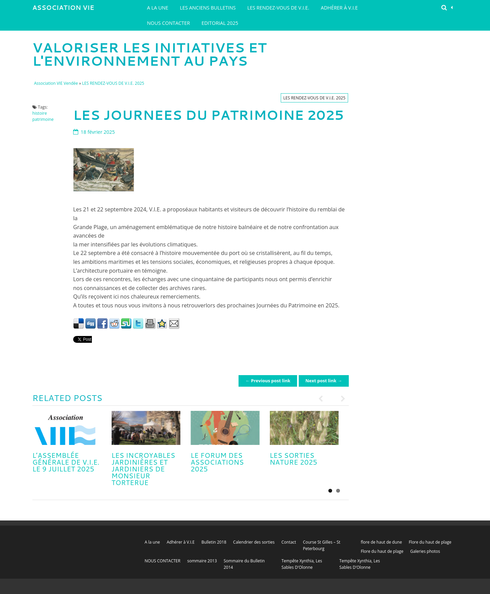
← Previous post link (267, 381)
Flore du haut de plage (430, 542)
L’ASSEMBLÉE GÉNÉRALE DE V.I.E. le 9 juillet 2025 (65, 461)
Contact (288, 542)
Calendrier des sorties (254, 542)
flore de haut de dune (381, 542)
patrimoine (42, 119)
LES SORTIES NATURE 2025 (293, 458)
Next (340, 399)
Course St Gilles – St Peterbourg (321, 545)
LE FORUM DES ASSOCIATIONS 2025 (217, 461)
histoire (39, 113)
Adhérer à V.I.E (339, 7)
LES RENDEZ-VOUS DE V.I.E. (278, 7)
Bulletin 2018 (213, 542)
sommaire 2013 (202, 561)
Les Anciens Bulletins (208, 7)
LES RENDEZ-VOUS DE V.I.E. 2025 (113, 83)
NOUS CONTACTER (168, 23)
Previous (323, 399)
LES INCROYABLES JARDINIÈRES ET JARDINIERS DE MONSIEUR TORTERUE (143, 468)
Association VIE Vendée (63, 9)
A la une (157, 7)
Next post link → (324, 381)
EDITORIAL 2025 (219, 23)
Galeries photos (425, 551)
